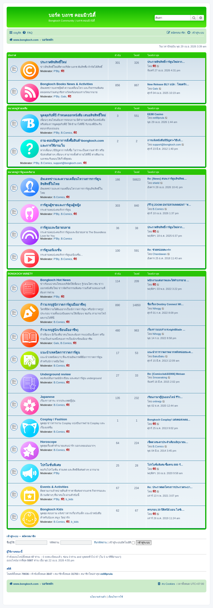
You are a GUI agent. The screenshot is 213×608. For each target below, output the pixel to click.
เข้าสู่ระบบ (12, 536)
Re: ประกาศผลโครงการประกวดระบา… (170, 487)
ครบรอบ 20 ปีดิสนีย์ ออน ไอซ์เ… (165, 509)
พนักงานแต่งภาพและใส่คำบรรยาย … (168, 280)
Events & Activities (54, 487)
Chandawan (160, 254)
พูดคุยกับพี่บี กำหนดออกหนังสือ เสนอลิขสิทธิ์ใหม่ (73, 115)
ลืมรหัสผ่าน (100, 542)
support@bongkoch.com (67, 163)
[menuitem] (27, 33)
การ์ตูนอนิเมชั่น (50, 250)
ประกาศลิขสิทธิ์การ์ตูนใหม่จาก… (166, 61)
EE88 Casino (155, 114)
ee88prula (158, 117)
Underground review (55, 374)
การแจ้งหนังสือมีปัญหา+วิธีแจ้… (165, 140)
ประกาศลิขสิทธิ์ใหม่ (53, 62)
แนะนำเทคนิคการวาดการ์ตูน (60, 352)
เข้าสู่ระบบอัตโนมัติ (122, 542)
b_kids (69, 499)
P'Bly (56, 71)
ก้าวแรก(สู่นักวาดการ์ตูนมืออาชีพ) (63, 304)
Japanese (47, 397)
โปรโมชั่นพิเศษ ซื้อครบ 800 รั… (165, 464)
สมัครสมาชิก (29, 536)
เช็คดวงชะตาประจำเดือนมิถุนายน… (167, 442)
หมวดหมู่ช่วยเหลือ (17, 108)
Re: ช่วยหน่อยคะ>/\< (159, 249)
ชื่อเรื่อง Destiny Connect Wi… (165, 304)
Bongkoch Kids (51, 509)
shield (156, 182)
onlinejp (157, 401)
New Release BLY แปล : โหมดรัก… (168, 84)
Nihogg (157, 308)
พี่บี (62, 71)
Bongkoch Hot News (55, 280)
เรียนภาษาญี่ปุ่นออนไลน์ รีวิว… (165, 397)
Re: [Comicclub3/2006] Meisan (166, 373)
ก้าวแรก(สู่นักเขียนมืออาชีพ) (59, 330)
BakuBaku (158, 356)
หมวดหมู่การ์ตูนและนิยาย (21, 172)
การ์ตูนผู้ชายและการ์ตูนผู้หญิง (60, 205)
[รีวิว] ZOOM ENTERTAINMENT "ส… (169, 204)
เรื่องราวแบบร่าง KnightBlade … (166, 329)
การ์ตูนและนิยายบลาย (55, 227)
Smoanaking (160, 377)
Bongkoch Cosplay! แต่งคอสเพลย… (168, 419)
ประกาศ (12, 55)
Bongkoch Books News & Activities (66, 84)
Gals (63, 96)
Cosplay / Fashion (53, 419)
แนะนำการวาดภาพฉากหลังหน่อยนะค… (170, 352)
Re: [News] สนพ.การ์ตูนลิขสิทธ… (167, 178)
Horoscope (48, 442)
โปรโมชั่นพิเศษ (50, 465)
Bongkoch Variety (20, 273)
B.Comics (66, 132)
